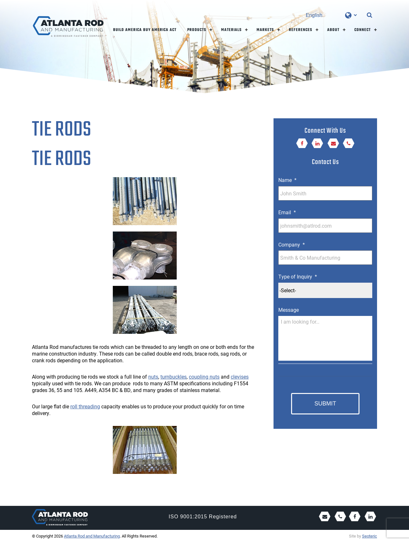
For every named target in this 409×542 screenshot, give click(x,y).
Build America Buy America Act (144, 29)
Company (291, 244)
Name (287, 180)
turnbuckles (173, 376)
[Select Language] (331, 15)
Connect (362, 29)
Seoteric (369, 536)
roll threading (85, 406)
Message (288, 310)
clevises (240, 376)
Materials (231, 29)
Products (196, 29)
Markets (265, 29)
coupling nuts (204, 376)
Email (287, 212)
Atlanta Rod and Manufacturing (92, 536)
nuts (153, 376)
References (300, 29)
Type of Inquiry (297, 276)
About (333, 29)
